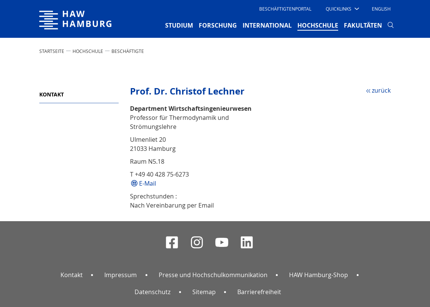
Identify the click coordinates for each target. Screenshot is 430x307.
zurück (381, 90)
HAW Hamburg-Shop (318, 275)
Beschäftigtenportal (285, 9)
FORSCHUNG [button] (218, 25)
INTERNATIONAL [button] (267, 25)
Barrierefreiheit (259, 292)
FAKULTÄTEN (363, 25)
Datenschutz (152, 292)
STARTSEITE (51, 51)
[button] (342, 9)
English (381, 9)
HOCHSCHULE (88, 51)
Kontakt (51, 94)
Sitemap (204, 292)
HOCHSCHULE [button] (317, 24)
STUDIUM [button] (179, 25)
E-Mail (147, 183)
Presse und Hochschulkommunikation (213, 275)
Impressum (120, 275)
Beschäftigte (127, 51)
